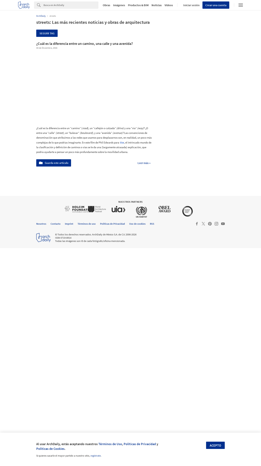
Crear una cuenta (215, 5)
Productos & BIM (138, 5)
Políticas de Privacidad (140, 444)
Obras (106, 5)
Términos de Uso (110, 444)
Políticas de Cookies (50, 449)
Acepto (215, 445)
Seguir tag (47, 33)
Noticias (157, 5)
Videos (169, 5)
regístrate (95, 455)
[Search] (71, 5)
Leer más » (144, 163)
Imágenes (119, 5)
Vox (122, 142)
